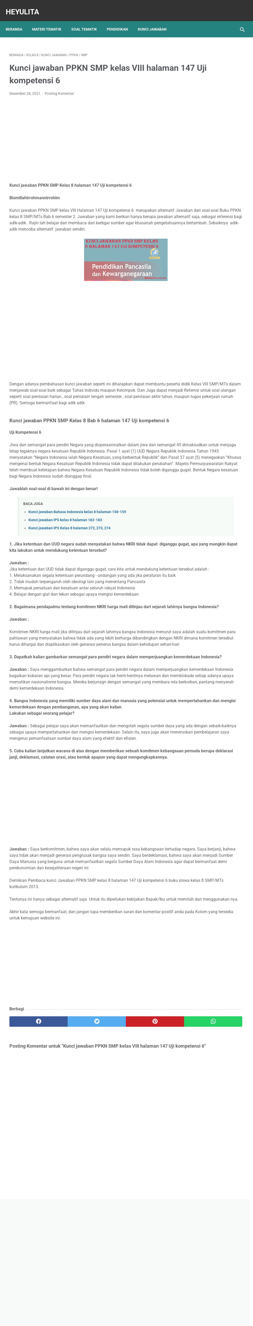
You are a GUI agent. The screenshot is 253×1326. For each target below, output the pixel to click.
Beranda (17, 21)
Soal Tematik (88, 21)
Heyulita (26, 6)
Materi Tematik (50, 21)
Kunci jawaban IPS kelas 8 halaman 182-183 (65, 566)
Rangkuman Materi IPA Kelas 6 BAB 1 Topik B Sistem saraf (210, 330)
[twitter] (67, 1149)
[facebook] (28, 1149)
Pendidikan (121, 21)
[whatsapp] (145, 1149)
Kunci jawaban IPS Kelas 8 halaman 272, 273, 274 (69, 574)
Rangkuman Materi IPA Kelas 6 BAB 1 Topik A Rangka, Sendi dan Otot (210, 227)
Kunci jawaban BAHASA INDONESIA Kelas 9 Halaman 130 (210, 288)
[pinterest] (106, 1149)
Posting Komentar (59, 88)
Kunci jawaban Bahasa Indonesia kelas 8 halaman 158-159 (77, 558)
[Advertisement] (87, 134)
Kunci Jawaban (156, 21)
